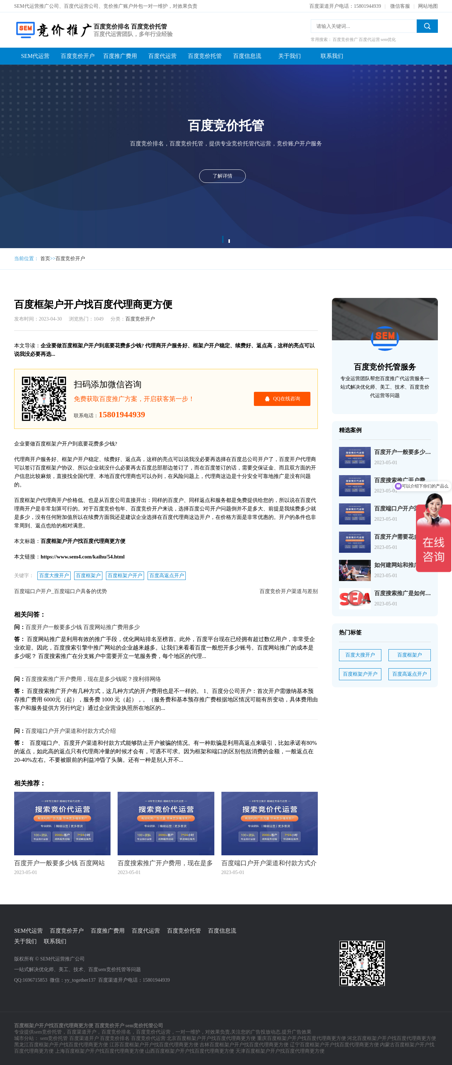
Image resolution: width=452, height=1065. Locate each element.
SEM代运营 (35, 56)
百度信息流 (247, 56)
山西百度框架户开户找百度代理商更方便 (189, 1051)
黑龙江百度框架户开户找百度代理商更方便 (61, 1044)
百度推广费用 (120, 56)
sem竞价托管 (48, 1032)
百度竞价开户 (78, 56)
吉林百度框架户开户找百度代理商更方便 (244, 1044)
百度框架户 (88, 575)
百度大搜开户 (54, 575)
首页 (45, 258)
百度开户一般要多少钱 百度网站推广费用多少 (82, 627)
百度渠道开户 (81, 1032)
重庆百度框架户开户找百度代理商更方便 (301, 1038)
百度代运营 (162, 56)
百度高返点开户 (166, 575)
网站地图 (428, 6)
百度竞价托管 (205, 56)
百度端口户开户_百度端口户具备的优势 (60, 591)
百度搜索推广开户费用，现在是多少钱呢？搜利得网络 (93, 679)
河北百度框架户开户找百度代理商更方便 (391, 1038)
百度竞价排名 (116, 1032)
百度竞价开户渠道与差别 (289, 591)
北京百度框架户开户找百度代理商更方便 (211, 1038)
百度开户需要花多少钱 (402, 537)
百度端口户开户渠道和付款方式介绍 (70, 731)
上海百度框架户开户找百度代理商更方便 (99, 1051)
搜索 (427, 26)
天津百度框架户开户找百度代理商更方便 (280, 1051)
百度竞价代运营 (153, 1032)
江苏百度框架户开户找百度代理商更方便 (153, 1044)
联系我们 (332, 56)
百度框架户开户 (125, 575)
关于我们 (289, 56)
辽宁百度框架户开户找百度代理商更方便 (334, 1044)
